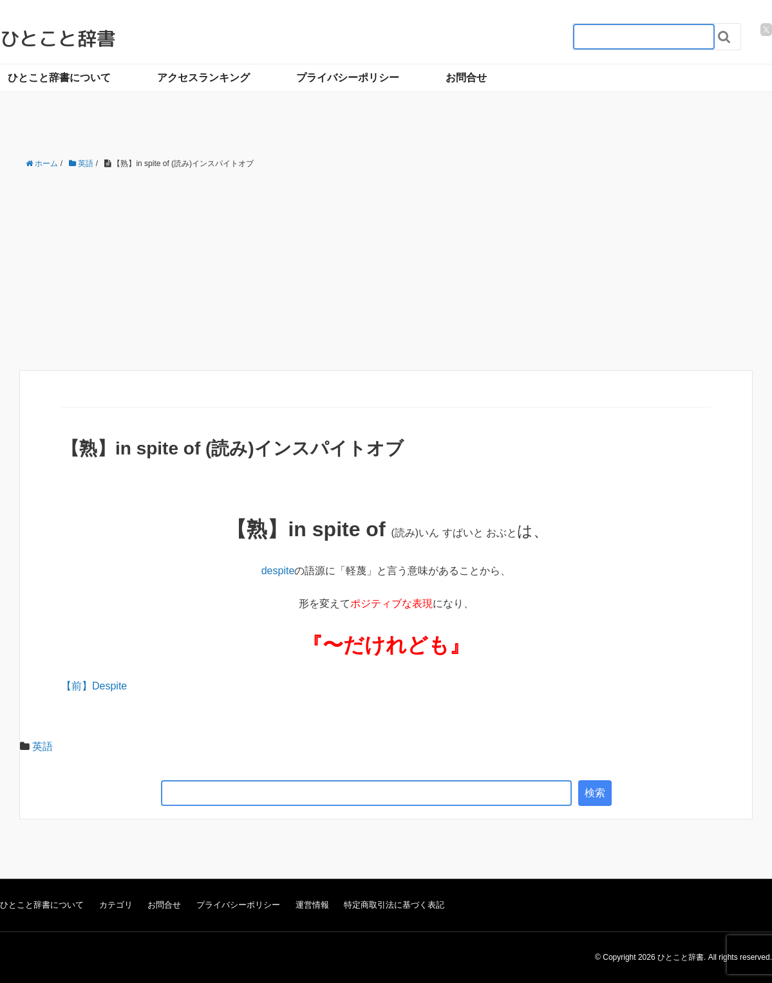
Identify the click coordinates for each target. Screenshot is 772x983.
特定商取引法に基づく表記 (394, 905)
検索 (595, 792)
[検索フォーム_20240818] (644, 37)
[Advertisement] (386, 270)
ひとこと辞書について (59, 77)
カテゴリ (116, 905)
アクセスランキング (203, 77)
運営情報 (312, 905)
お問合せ (466, 77)
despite (278, 570)
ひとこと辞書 (58, 38)
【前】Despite (94, 685)
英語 (42, 746)
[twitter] (766, 29)
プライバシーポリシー (347, 77)
